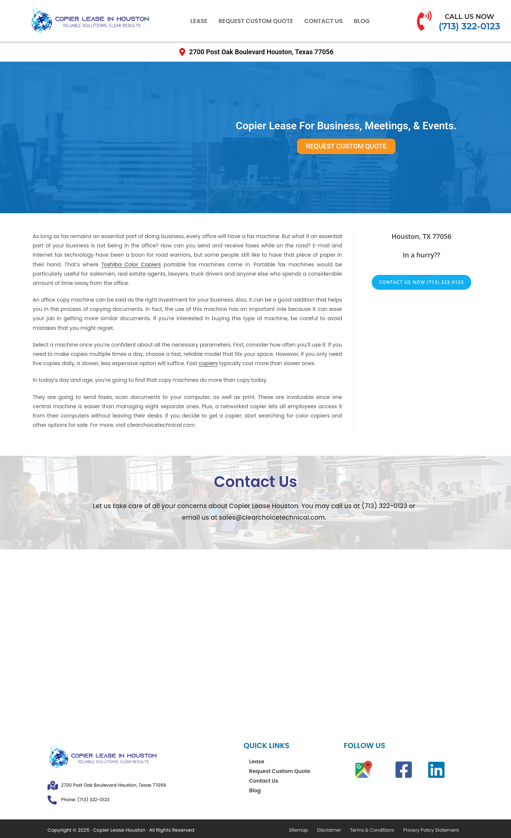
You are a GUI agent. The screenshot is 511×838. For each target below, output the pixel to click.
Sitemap (306, 830)
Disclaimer (334, 830)
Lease (199, 21)
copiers (208, 363)
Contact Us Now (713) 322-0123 (421, 282)
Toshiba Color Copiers (131, 264)
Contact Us (323, 21)
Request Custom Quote (255, 21)
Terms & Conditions (376, 830)
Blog (362, 21)
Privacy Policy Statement (432, 830)
